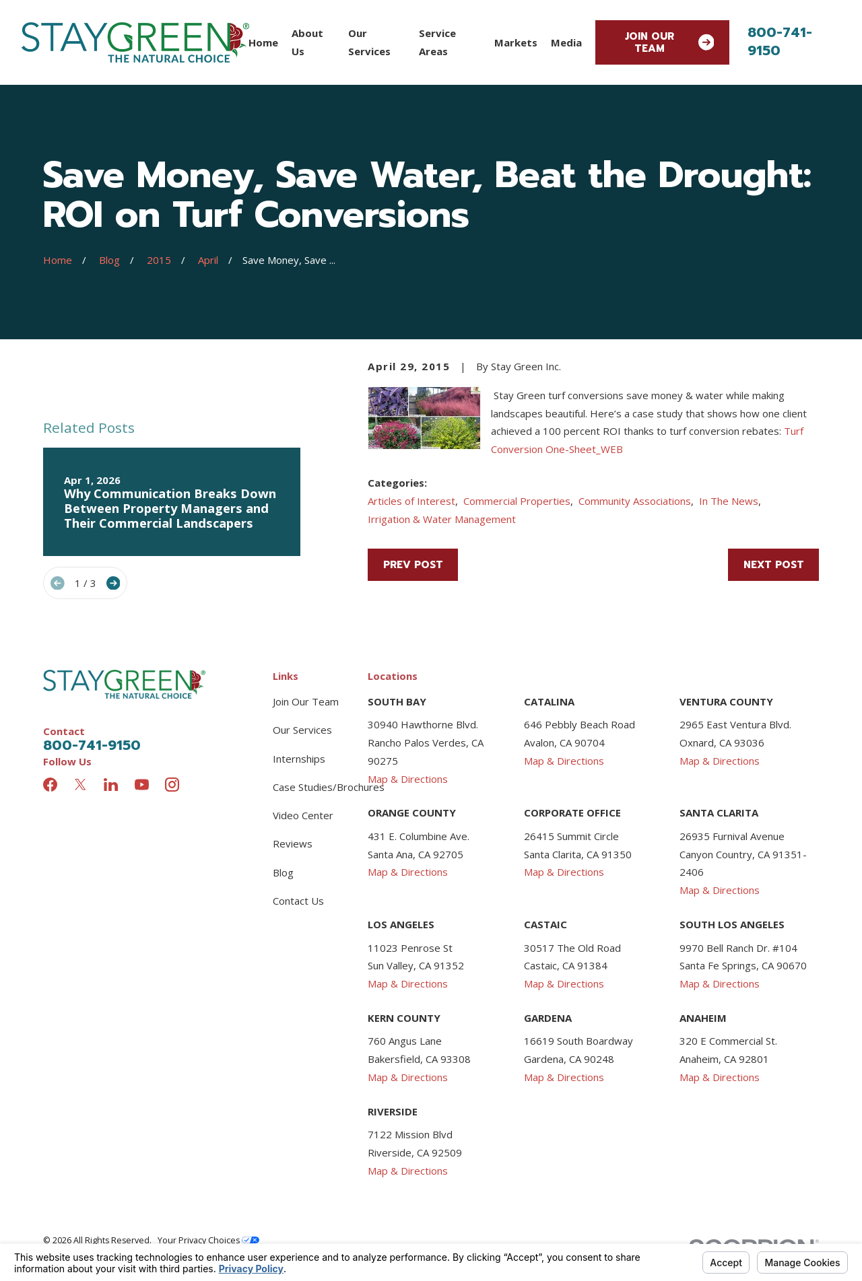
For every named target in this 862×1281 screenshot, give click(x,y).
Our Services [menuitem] (369, 42)
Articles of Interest (411, 501)
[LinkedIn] (111, 784)
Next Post (773, 564)
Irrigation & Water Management (442, 519)
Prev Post (413, 564)
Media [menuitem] (566, 42)
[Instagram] (172, 784)
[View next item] (113, 583)
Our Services (302, 729)
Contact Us (298, 900)
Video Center (303, 815)
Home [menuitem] (263, 42)
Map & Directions (408, 779)
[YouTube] (142, 784)
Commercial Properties (516, 501)
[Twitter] (80, 784)
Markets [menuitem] (515, 42)
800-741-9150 (780, 41)
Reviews (292, 843)
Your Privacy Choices (208, 1240)
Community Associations (634, 501)
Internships (299, 758)
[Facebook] (50, 784)
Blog (283, 872)
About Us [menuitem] (307, 42)
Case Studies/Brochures (329, 787)
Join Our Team (670, 42)
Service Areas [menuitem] (437, 42)
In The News (728, 501)
